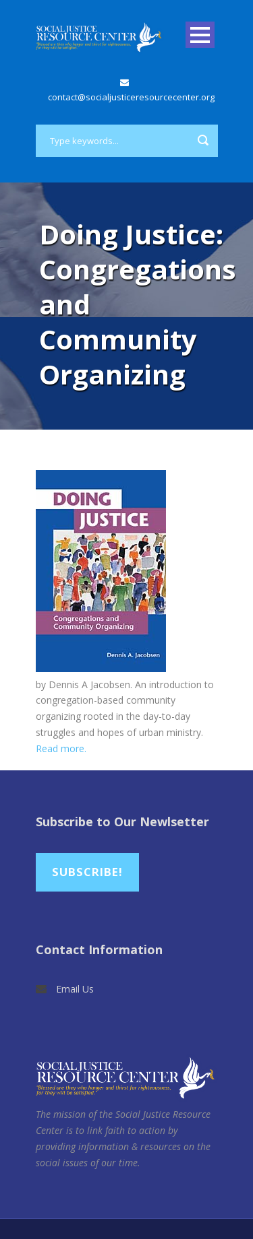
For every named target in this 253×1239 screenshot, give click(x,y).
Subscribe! (87, 871)
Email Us (75, 988)
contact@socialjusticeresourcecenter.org (131, 97)
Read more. (61, 748)
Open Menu (200, 35)
